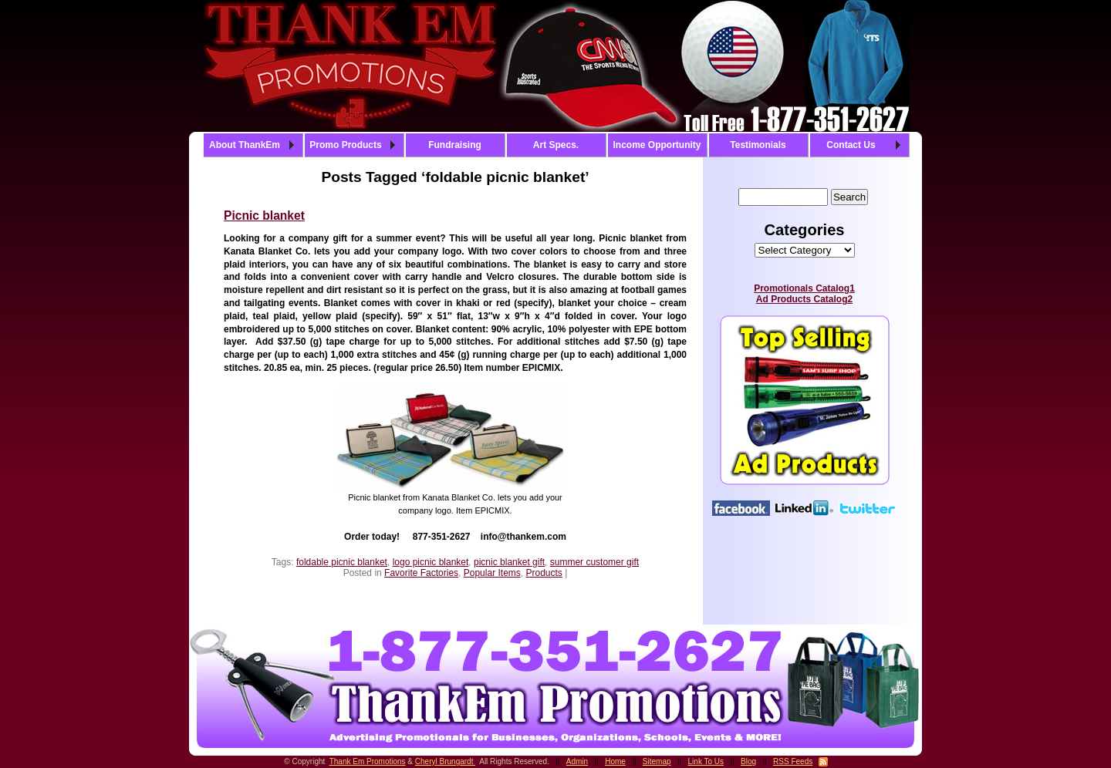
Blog (748, 761)
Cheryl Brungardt (445, 761)
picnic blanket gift (509, 562)
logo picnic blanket (431, 562)
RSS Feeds (792, 761)
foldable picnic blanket (341, 562)
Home (615, 761)
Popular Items (492, 573)
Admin (577, 761)
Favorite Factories (421, 573)
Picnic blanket (264, 215)
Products (543, 573)
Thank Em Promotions (367, 761)
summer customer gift (594, 562)
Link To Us (706, 761)
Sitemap (657, 761)
